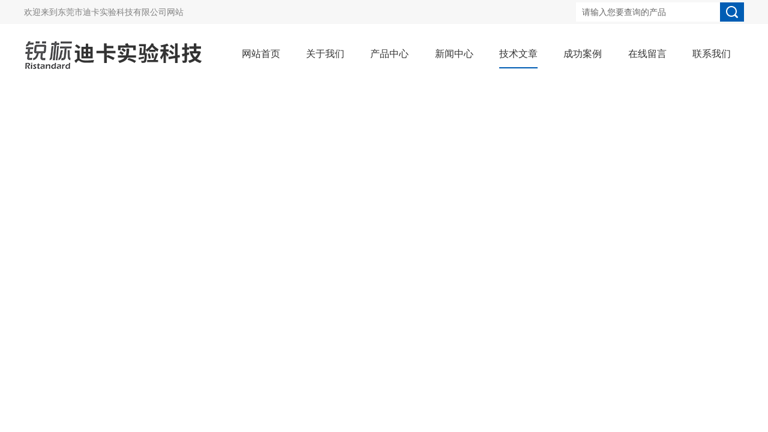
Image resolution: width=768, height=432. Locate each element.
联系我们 (711, 54)
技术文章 (518, 54)
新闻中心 (454, 54)
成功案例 (582, 54)
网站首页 (261, 54)
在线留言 (647, 54)
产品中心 (389, 54)
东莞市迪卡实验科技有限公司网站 (121, 12)
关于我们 (325, 54)
